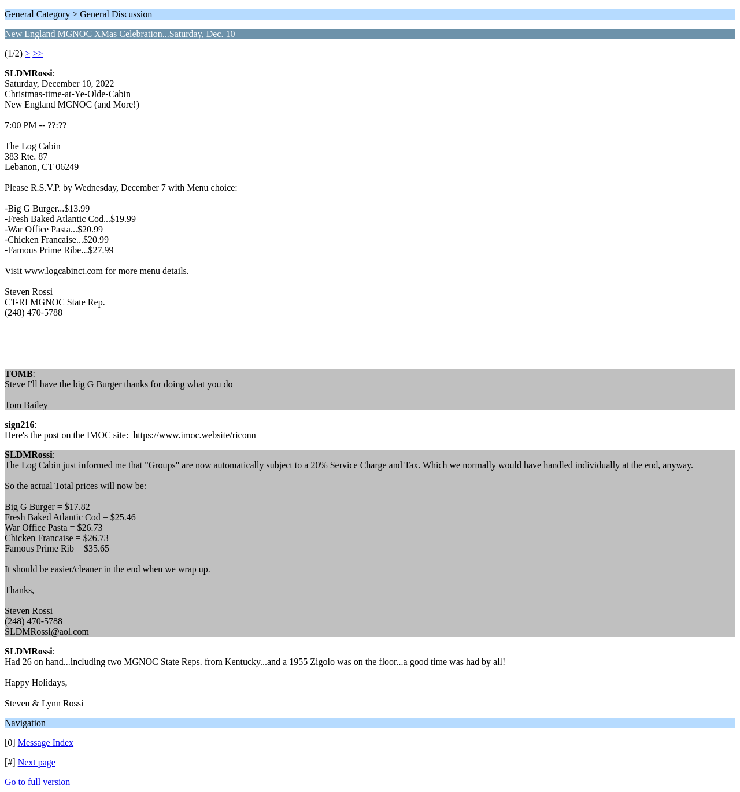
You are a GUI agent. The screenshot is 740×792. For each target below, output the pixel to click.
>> (37, 53)
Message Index (45, 742)
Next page (37, 762)
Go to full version (37, 782)
